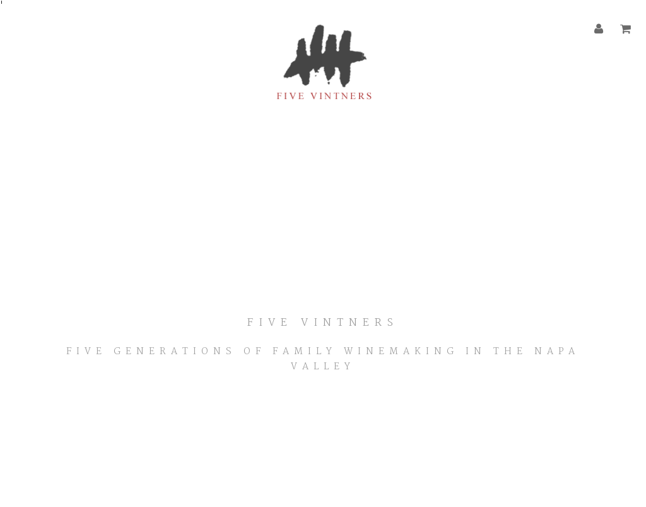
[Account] (599, 29)
